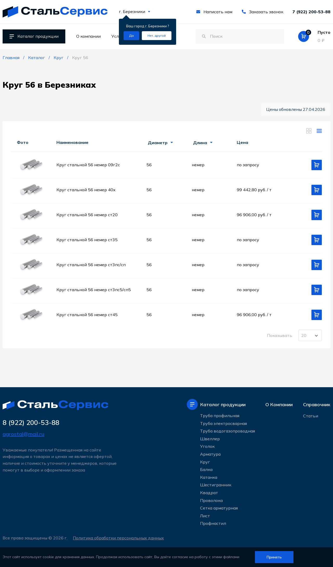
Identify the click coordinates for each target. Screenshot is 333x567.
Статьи (310, 415)
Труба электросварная (223, 423)
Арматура (210, 454)
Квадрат (209, 492)
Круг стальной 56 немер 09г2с (88, 164)
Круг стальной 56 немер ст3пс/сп (91, 264)
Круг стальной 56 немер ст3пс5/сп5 (93, 289)
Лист (205, 515)
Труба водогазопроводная (227, 431)
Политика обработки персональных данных (118, 537)
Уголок (207, 446)
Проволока (211, 500)
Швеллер (210, 438)
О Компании (279, 404)
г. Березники (134, 11)
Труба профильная (219, 415)
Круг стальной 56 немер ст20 (87, 214)
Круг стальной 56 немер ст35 (87, 239)
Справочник (316, 404)
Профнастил (213, 523)
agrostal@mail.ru (23, 434)
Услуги (118, 36)
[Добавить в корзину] (316, 165)
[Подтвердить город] (131, 35)
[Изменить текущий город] (156, 35)
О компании (88, 36)
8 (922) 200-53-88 (31, 422)
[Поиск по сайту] (239, 36)
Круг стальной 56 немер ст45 (87, 314)
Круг (205, 461)
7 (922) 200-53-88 (311, 11)
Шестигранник (215, 484)
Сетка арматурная (219, 508)
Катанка (208, 477)
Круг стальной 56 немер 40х (86, 189)
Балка (206, 469)
